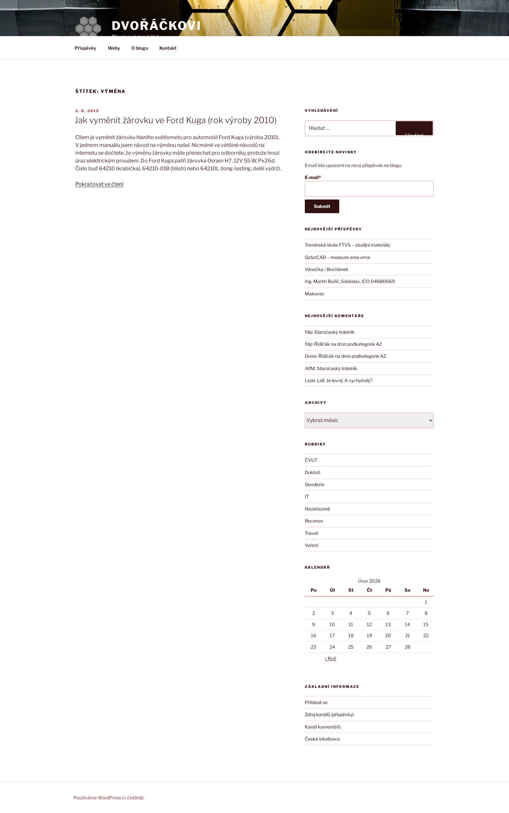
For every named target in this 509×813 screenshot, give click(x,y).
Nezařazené (317, 508)
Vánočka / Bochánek (326, 269)
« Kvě (330, 658)
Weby (114, 48)
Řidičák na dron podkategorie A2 (348, 344)
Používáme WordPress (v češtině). (108, 797)
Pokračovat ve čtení (99, 184)
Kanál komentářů (323, 726)
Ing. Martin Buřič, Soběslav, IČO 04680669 (350, 281)
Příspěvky (85, 48)
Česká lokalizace (322, 739)
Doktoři (312, 472)
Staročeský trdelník (334, 332)
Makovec (315, 293)
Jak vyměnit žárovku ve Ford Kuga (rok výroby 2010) (176, 120)
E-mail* (369, 185)
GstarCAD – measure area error (337, 257)
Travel (311, 533)
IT (307, 496)
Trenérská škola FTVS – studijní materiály (347, 245)
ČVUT (311, 460)
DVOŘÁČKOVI (157, 26)
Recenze (314, 520)
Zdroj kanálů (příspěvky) (329, 714)
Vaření (311, 545)
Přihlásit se (316, 702)
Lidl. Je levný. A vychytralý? (344, 380)
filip (308, 332)
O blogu (139, 48)
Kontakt (168, 48)
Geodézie (314, 484)
